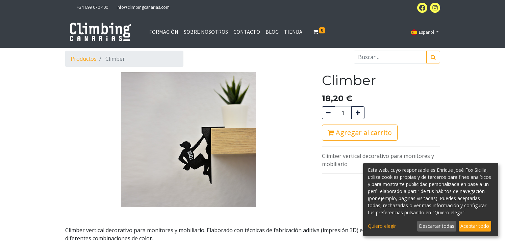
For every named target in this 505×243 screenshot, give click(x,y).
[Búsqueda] (433, 57)
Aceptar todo (474, 226)
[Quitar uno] (328, 112)
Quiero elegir (382, 226)
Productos (84, 58)
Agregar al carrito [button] (360, 132)
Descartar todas (436, 226)
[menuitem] (164, 31)
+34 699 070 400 (92, 7)
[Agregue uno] (357, 112)
